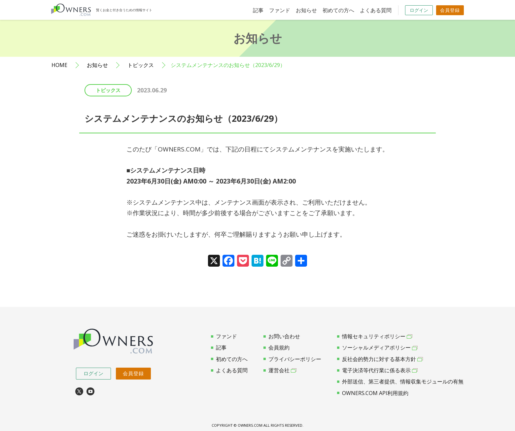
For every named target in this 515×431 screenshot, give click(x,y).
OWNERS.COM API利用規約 (372, 393)
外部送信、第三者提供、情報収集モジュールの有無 (400, 381)
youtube (90, 391)
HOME (59, 65)
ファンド (279, 10)
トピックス (140, 65)
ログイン (419, 10)
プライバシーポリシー (292, 359)
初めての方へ (338, 10)
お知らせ (306, 10)
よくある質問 (376, 10)
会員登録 (450, 10)
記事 (258, 10)
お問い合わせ (281, 336)
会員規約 (276, 347)
